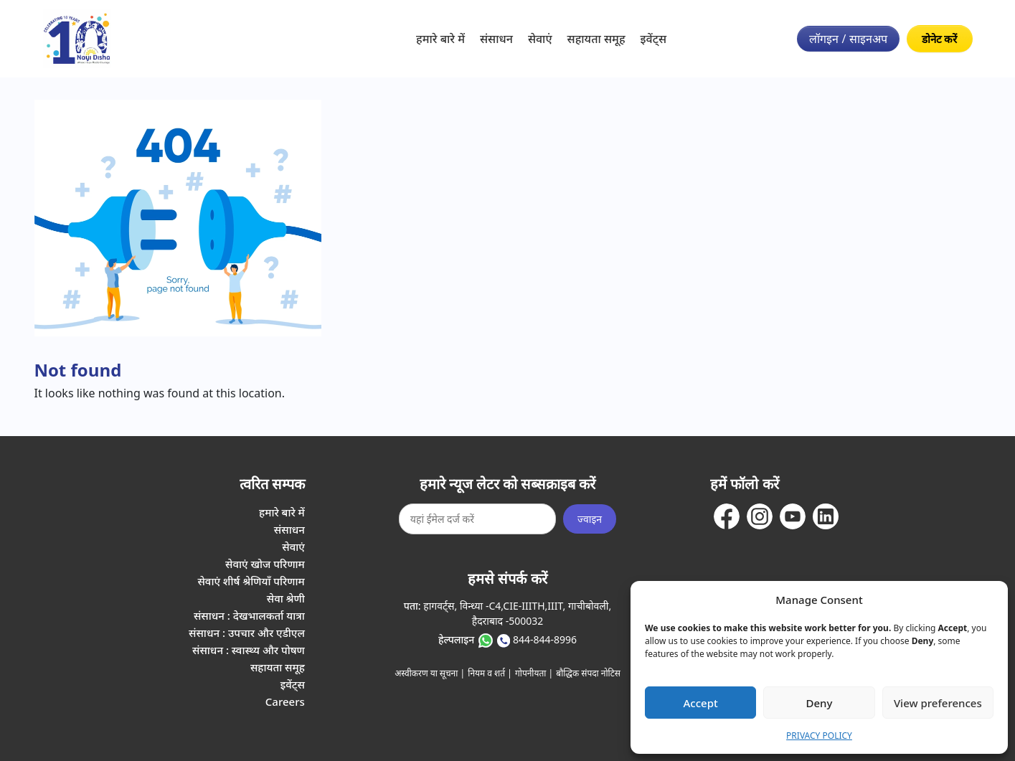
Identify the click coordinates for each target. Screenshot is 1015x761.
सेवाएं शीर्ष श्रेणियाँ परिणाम (250, 581)
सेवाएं (540, 39)
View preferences (938, 703)
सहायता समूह (596, 39)
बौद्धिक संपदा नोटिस (588, 673)
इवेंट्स (653, 39)
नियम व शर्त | (490, 673)
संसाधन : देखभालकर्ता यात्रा (249, 615)
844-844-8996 (545, 639)
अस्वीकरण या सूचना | (430, 673)
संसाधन (496, 39)
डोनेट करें (940, 39)
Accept (701, 703)
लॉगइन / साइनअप (848, 39)
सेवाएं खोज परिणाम (265, 564)
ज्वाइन (589, 519)
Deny (819, 703)
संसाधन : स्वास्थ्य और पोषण (248, 650)
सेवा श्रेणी (286, 598)
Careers (285, 701)
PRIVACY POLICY (819, 735)
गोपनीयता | (534, 673)
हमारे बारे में (440, 39)
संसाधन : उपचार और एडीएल (247, 632)
